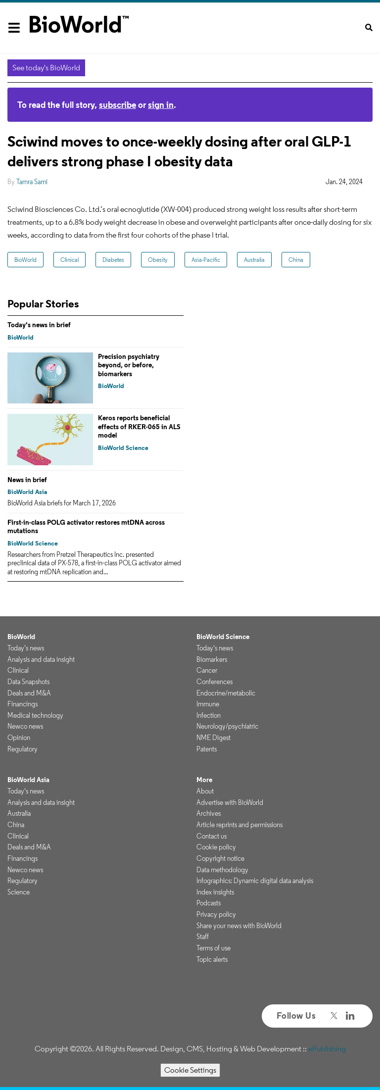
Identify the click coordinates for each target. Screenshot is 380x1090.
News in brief (27, 479)
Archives (208, 813)
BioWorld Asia (27, 492)
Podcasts (208, 902)
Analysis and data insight (41, 659)
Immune (207, 703)
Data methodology (222, 869)
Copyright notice (220, 858)
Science (18, 892)
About (205, 791)
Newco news (25, 726)
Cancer (206, 670)
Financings (22, 703)
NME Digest (213, 737)
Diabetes (113, 259)
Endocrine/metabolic (225, 693)
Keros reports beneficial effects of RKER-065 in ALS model (139, 426)
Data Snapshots (28, 681)
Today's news (25, 648)
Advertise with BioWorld (229, 802)
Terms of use (213, 947)
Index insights (215, 892)
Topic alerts (212, 959)
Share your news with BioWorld (239, 925)
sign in (161, 104)
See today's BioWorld (46, 67)
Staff (202, 936)
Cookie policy (216, 846)
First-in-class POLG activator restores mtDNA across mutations (86, 527)
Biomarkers (211, 659)
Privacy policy (216, 914)
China (295, 259)
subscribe (117, 104)
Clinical (69, 259)
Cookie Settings (190, 1070)
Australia (254, 259)
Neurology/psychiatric (227, 726)
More (204, 779)
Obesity (158, 259)
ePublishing (327, 1048)
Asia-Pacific (205, 259)
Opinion (18, 737)
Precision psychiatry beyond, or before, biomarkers (128, 365)
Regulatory (22, 748)
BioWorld (25, 259)
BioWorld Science (123, 448)
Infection (208, 715)
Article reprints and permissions (239, 824)
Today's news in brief (39, 324)
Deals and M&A (29, 693)
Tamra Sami (32, 181)
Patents (206, 748)
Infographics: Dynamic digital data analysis (254, 880)
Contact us (211, 836)
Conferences (214, 681)
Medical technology (35, 715)
